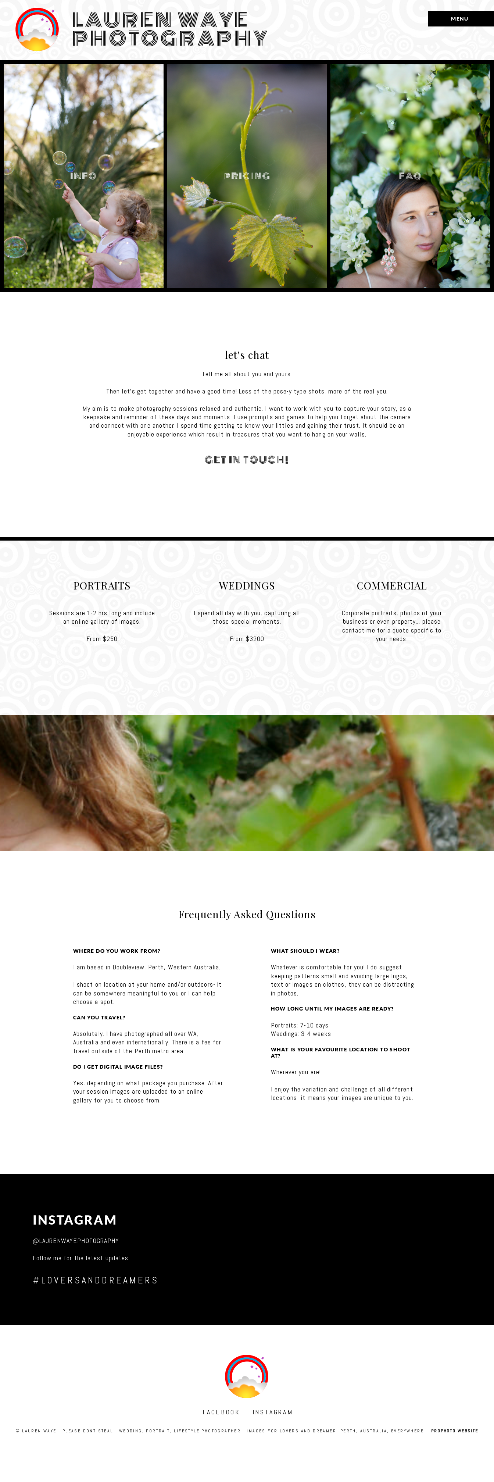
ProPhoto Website (454, 1431)
